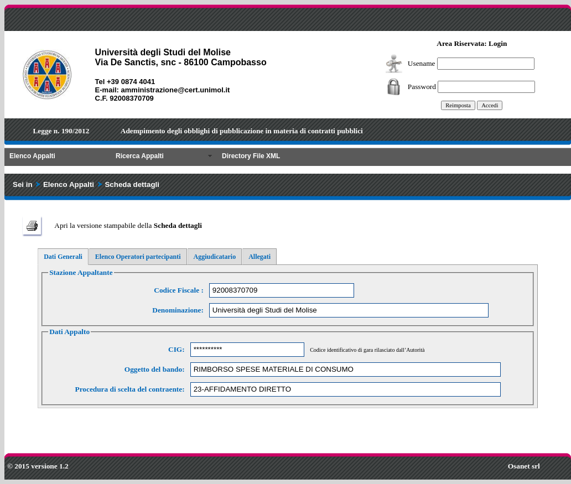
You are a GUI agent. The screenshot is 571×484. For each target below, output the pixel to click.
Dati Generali (63, 257)
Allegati (259, 257)
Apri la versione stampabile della (128, 225)
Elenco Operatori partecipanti (138, 257)
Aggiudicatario (215, 257)
